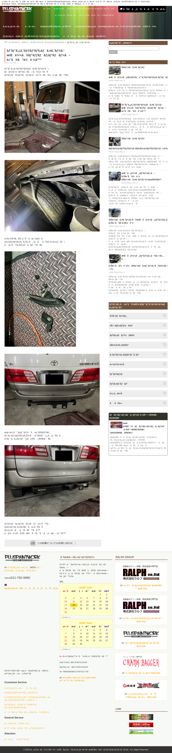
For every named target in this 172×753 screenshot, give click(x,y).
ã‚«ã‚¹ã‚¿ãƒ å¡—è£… (12, 26)
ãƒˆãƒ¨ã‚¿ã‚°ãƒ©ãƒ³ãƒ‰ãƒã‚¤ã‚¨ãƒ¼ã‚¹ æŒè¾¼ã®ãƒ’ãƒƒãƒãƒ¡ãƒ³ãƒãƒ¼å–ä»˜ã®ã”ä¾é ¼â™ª (144, 107)
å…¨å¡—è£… (30, 26)
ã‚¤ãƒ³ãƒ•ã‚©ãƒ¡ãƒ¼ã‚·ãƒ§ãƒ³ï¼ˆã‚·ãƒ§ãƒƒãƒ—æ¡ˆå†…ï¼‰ (90, 9)
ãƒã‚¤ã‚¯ (47, 9)
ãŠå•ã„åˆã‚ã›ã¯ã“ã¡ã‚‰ (142, 9)
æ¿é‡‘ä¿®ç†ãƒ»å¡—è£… (66, 15)
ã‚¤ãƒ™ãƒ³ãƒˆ (59, 9)
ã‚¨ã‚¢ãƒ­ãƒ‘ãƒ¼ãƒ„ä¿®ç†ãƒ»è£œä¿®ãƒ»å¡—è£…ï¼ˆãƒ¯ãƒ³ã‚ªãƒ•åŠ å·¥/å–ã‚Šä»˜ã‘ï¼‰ (115, 26)
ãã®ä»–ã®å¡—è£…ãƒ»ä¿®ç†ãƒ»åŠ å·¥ (84, 36)
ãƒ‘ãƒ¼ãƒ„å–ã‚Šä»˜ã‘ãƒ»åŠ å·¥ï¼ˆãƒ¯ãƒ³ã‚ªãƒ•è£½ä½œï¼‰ (31, 36)
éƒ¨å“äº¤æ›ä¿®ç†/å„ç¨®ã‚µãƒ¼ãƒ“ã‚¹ (97, 15)
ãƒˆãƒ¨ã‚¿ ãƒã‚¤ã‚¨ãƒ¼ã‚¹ (78, 42)
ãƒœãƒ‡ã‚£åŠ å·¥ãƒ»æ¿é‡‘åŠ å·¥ (55, 26)
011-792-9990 (20, 577)
